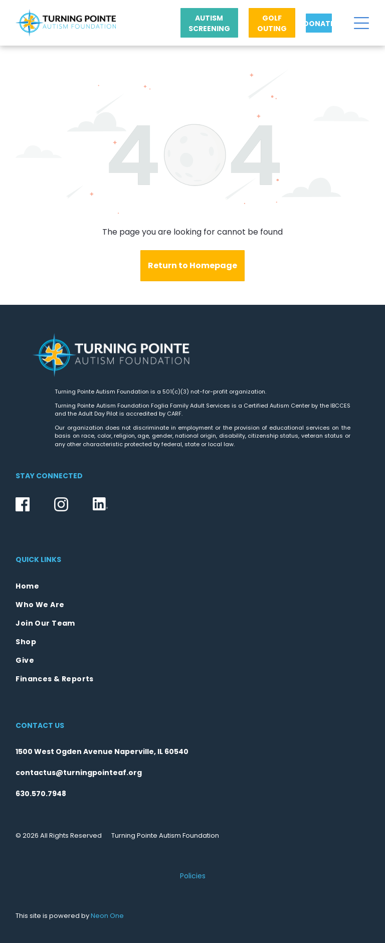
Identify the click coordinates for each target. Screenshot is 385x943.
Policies (193, 876)
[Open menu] (361, 23)
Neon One (107, 915)
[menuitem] (192, 586)
